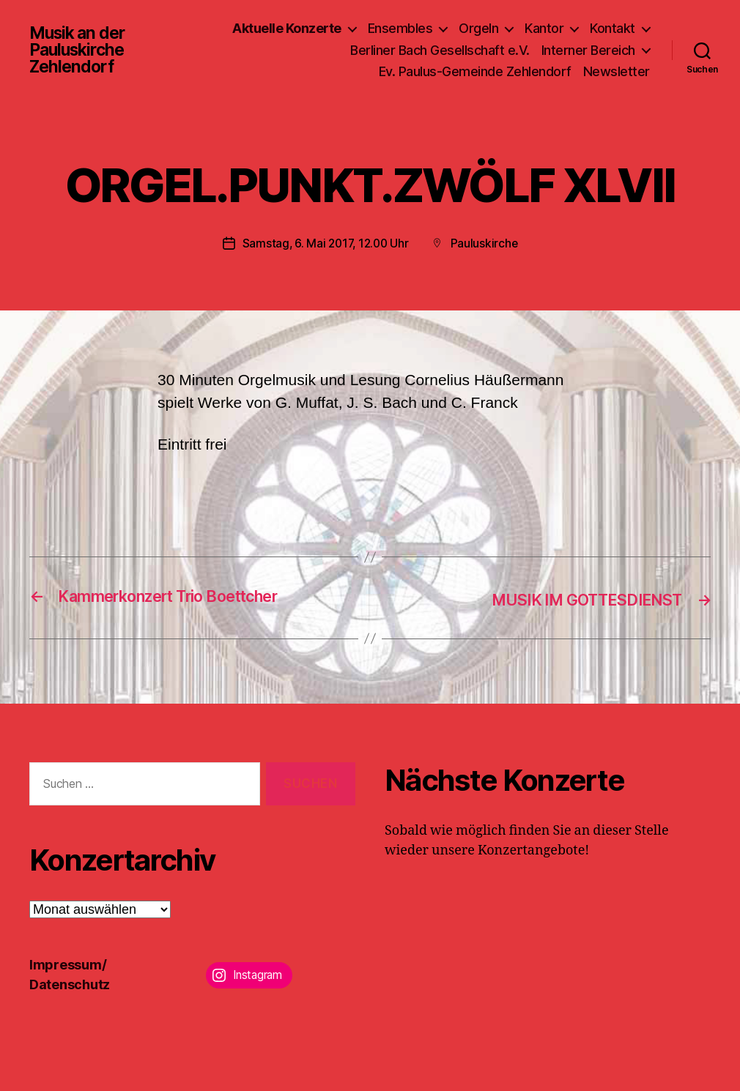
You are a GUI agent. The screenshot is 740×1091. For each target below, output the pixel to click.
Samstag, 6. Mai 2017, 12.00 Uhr (325, 243)
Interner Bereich (588, 50)
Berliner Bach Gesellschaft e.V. (440, 50)
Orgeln (478, 28)
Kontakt (612, 28)
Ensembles (400, 28)
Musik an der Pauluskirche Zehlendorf (80, 49)
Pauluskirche (487, 243)
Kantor (544, 28)
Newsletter (616, 71)
